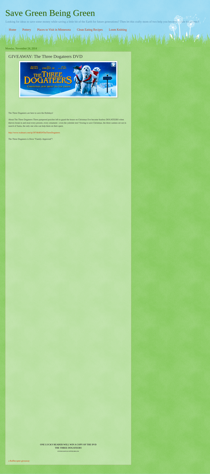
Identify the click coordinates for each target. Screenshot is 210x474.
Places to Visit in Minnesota (54, 29)
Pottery (26, 29)
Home (12, 29)
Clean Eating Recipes (90, 29)
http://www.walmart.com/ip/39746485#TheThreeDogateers (34, 132)
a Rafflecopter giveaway (19, 461)
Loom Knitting (118, 29)
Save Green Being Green (50, 13)
